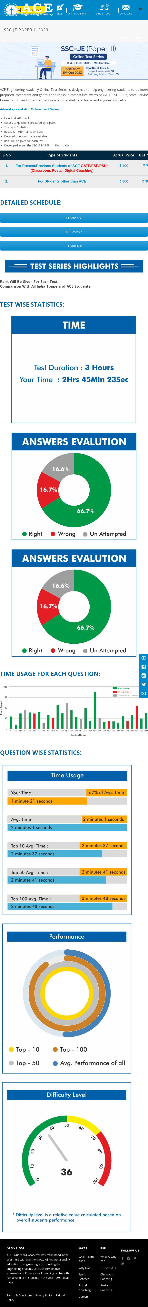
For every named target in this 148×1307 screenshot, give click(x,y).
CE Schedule (74, 218)
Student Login (104, 13)
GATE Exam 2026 (86, 1259)
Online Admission (78, 13)
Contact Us (126, 13)
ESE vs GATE (108, 1268)
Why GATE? (86, 1268)
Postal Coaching (85, 1287)
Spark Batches (84, 1276)
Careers (84, 1296)
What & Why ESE (108, 1259)
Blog (59, 13)
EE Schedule (74, 246)
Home (111, 38)
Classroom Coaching (107, 1276)
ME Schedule (74, 232)
